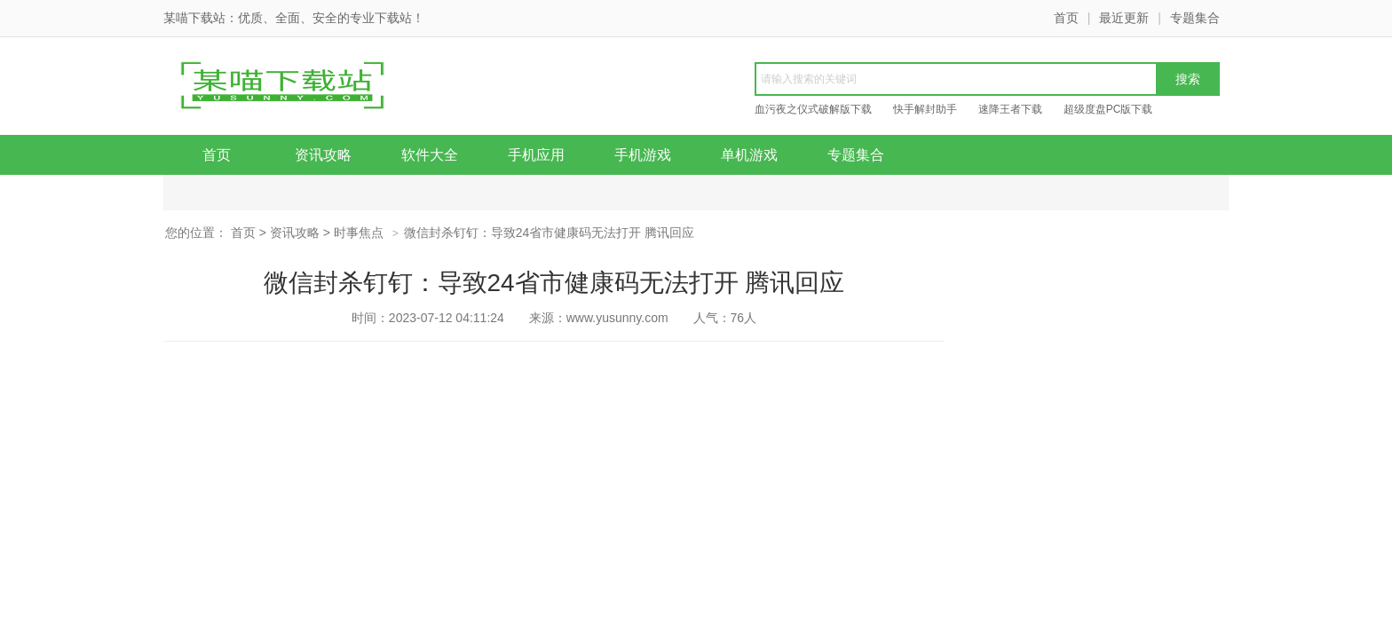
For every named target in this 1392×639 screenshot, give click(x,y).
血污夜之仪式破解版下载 (813, 109)
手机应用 (536, 154)
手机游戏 (642, 154)
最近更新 (1124, 18)
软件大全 (429, 154)
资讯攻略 (323, 154)
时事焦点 (359, 232)
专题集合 (1195, 18)
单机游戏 (749, 154)
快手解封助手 (925, 109)
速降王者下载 (1010, 109)
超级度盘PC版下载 (1108, 109)
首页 (1066, 18)
